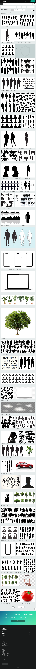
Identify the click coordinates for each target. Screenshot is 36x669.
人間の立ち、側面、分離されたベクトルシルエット (8, 42)
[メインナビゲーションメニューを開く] (1, 1)
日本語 (15, 631)
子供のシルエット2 (18, 428)
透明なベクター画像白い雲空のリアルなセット (7, 414)
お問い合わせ (4, 659)
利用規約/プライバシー (5, 645)
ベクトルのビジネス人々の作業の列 (6, 208)
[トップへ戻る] (35, 609)
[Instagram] (7, 664)
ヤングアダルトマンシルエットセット (6, 457)
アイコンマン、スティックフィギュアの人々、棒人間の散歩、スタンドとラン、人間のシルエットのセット (15, 572)
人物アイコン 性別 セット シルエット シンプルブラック (8, 540)
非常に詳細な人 (3, 428)
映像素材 (3, 641)
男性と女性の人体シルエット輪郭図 (24, 191)
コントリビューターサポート (6, 655)
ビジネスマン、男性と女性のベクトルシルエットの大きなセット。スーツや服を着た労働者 (13, 26)
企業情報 (3, 649)
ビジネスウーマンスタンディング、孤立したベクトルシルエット (27, 148)
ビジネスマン (23, 12)
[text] (19, 4)
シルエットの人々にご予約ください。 (6, 603)
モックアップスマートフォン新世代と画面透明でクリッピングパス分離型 (11, 269)
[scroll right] (34, 7)
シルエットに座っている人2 (22, 161)
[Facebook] (3, 664)
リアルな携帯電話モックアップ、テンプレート (7, 557)
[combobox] (5, 4)
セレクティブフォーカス (18, 12)
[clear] (31, 4)
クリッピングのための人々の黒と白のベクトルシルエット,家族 (9, 148)
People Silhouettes (22, 26)
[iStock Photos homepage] (4, 1)
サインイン (32, 1)
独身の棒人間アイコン (24, 225)
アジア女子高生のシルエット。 (5, 443)
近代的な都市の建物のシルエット (5, 225)
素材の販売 (3, 654)
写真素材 (3, 640)
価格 (25, 1)
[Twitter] (5, 664)
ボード (28, 1)
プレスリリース (4, 650)
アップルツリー (3, 338)
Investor (3, 651)
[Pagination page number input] (13, 607)
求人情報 (3, 652)
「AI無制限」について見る (18, 620)
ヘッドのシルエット (4, 128)
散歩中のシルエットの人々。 (23, 443)
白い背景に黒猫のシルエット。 (5, 505)
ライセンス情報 (4, 644)
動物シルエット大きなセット (5, 400)
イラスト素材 (4, 642)
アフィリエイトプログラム (5, 653)
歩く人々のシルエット (25, 90)
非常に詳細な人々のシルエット (5, 354)
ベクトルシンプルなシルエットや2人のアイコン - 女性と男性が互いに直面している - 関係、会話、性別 (14, 178)
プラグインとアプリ (4, 643)
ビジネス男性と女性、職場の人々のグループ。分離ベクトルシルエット (10, 90)
